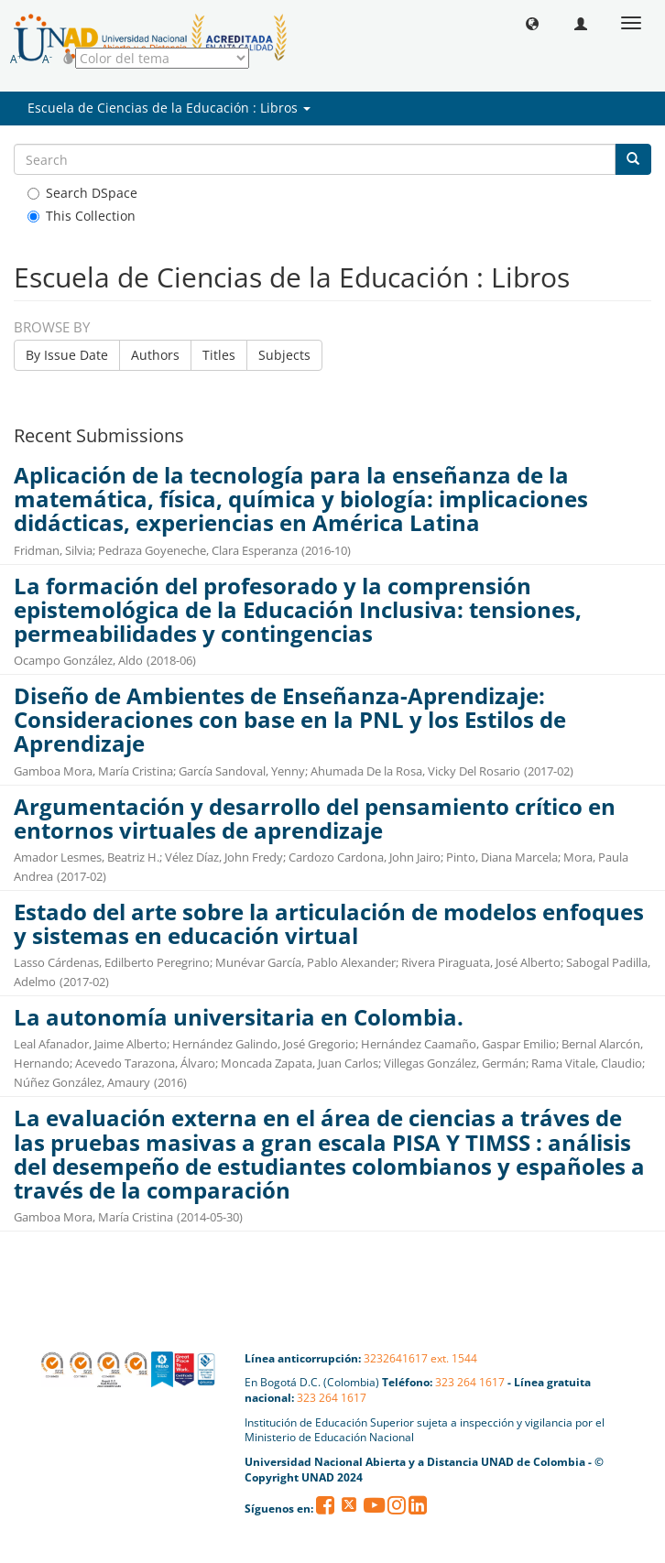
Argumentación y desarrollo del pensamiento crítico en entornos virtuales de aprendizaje (315, 818)
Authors (155, 355)
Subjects (284, 355)
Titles (218, 355)
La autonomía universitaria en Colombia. (238, 1017)
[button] (532, 22)
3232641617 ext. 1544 (420, 1358)
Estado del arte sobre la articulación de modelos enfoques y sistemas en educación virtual (329, 923)
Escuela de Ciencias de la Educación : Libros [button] (169, 107)
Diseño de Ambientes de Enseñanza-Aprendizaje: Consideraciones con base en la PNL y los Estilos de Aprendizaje (290, 719)
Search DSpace (82, 192)
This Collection (81, 215)
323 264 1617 (470, 1382)
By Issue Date (67, 355)
